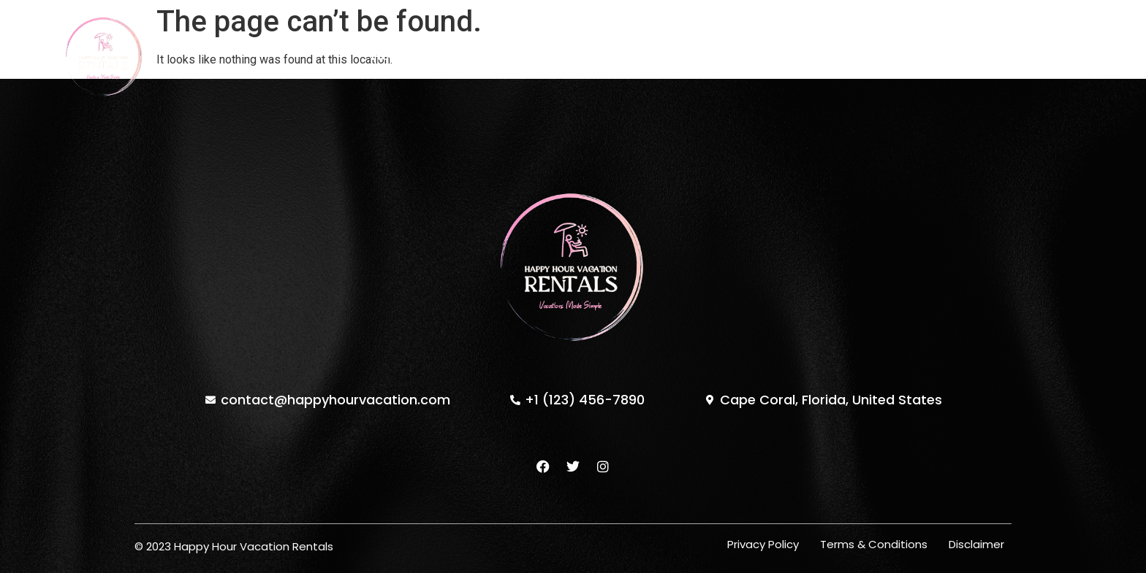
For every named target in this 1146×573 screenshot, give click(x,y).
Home (391, 56)
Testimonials (648, 56)
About (557, 56)
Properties (474, 56)
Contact (747, 56)
